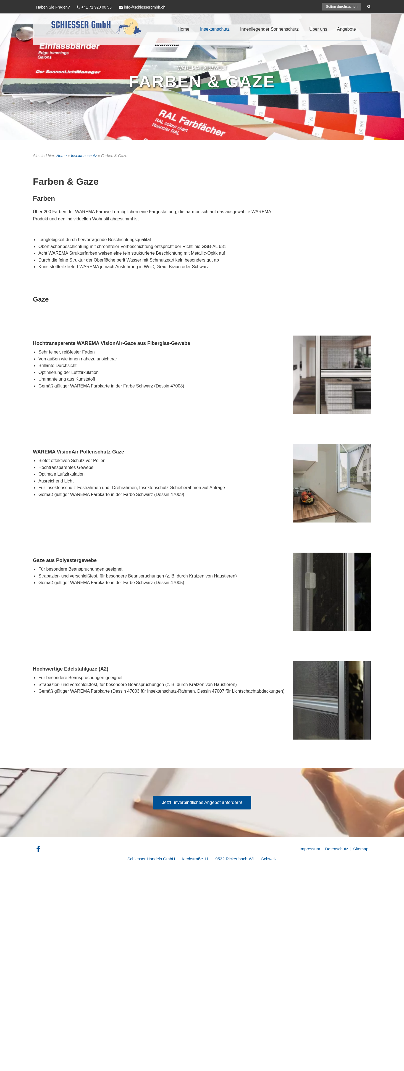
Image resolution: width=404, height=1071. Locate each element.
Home (184, 29)
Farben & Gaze (202, 81)
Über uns (318, 29)
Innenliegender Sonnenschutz (269, 29)
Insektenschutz (215, 29)
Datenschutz (336, 848)
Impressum (310, 848)
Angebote (346, 29)
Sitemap (360, 848)
